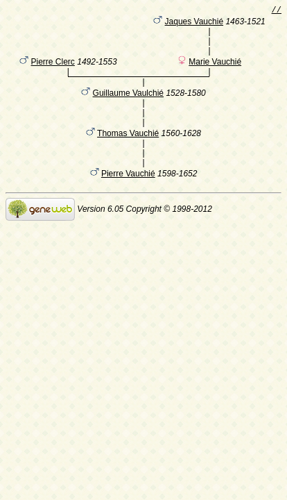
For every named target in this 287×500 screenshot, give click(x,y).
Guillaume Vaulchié (128, 105)
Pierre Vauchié (128, 185)
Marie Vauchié (215, 71)
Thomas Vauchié (128, 145)
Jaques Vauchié (194, 24)
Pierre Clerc (53, 71)
